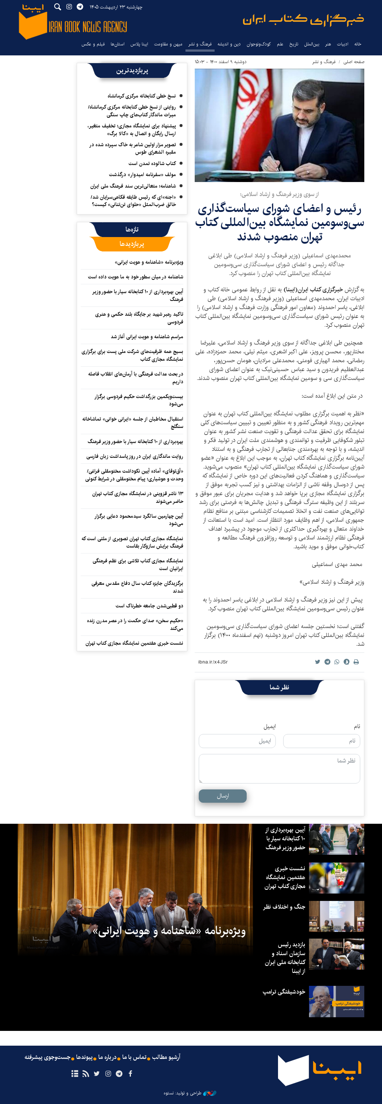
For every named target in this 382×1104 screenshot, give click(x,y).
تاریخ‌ (293, 44)
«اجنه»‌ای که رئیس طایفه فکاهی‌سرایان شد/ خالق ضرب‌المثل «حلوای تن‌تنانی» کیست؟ (133, 201)
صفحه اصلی (353, 61)
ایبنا (303, 20)
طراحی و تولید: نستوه (190, 1093)
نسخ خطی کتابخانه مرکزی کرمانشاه (142, 96)
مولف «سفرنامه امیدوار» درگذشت (142, 175)
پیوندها (84, 1057)
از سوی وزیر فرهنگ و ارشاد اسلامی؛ (279, 194)
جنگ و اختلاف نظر (284, 907)
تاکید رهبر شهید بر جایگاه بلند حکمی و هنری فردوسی (139, 318)
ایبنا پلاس (139, 44)
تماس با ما (134, 1057)
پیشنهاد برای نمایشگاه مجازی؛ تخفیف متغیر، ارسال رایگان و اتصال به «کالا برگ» (131, 129)
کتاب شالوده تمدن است (152, 164)
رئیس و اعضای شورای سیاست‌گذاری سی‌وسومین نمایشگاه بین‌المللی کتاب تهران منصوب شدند (279, 223)
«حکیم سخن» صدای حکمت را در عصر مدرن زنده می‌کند (135, 624)
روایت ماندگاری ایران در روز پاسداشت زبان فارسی (134, 456)
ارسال (223, 796)
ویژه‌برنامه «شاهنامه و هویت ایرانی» (149, 262)
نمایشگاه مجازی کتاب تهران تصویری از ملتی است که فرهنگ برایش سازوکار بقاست (132, 542)
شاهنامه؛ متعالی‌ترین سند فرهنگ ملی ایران (133, 186)
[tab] (132, 229)
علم (280, 44)
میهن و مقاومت (168, 44)
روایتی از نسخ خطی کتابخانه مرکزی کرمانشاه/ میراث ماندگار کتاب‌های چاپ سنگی (132, 111)
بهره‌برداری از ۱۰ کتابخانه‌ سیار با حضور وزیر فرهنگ (135, 442)
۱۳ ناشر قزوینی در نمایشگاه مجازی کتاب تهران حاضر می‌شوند (137, 497)
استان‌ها (118, 44)
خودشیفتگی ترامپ (284, 992)
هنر (328, 44)
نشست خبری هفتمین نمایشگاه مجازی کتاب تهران (134, 643)
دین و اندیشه (229, 44)
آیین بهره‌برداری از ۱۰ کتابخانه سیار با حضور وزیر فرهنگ (137, 295)
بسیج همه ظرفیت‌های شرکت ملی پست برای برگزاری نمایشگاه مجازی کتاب (132, 355)
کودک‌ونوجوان (259, 44)
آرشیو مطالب (166, 1057)
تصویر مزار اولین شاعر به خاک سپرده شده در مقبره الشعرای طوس (132, 148)
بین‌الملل (311, 44)
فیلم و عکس (93, 44)
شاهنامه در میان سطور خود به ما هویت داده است (135, 277)
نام (357, 726)
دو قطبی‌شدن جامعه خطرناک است (149, 606)
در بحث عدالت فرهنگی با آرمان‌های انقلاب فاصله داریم (135, 377)
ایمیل (270, 726)
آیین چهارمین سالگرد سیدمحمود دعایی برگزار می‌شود (138, 520)
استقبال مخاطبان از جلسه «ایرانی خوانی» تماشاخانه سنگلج (132, 423)
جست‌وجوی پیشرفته (47, 1057)
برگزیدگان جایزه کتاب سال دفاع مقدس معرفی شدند (137, 587)
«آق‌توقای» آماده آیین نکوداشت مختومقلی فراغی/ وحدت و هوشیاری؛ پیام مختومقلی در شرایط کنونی (134, 475)
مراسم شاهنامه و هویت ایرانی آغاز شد (147, 337)
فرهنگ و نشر (200, 44)
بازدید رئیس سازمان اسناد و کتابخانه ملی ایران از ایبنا (285, 958)
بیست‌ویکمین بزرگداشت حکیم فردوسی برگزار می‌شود (138, 400)
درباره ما (107, 1057)
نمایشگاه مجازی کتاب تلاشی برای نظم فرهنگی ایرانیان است (138, 564)
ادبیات (342, 44)
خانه (357, 44)
